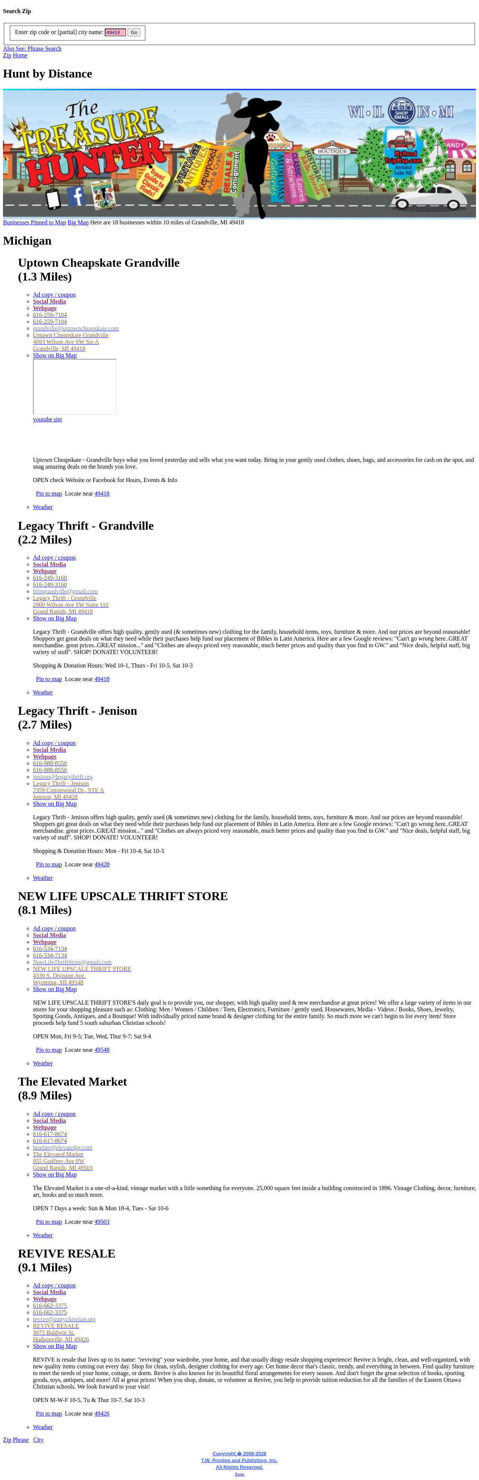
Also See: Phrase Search (32, 48)
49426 (101, 1413)
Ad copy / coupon (54, 294)
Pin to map (49, 493)
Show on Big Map (55, 355)
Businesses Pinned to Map (34, 222)
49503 (101, 1222)
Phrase (21, 1440)
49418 (101, 493)
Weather (43, 507)
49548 (101, 1050)
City (38, 1440)
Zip (7, 55)
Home (20, 55)
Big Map (77, 222)
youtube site (47, 419)
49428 (101, 864)
